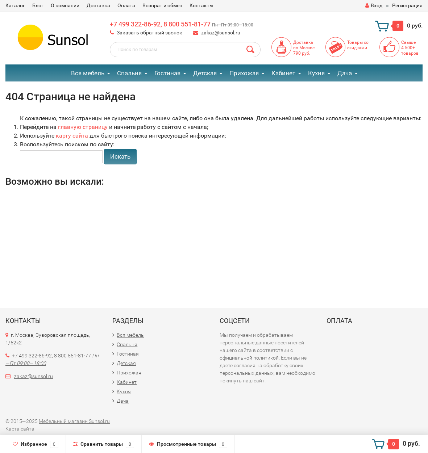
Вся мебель (87, 73)
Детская (205, 73)
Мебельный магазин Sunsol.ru (74, 421)
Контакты (201, 5)
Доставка (98, 5)
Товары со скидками (358, 45)
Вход (373, 5)
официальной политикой (249, 358)
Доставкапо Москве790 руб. (304, 48)
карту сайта (72, 135)
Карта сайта (19, 429)
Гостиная (167, 73)
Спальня (129, 73)
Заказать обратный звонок (149, 32)
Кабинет (283, 73)
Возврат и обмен (162, 5)
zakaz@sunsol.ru (220, 32)
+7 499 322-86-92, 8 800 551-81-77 (181, 24)
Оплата (126, 5)
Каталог (15, 5)
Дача (344, 73)
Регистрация (407, 5)
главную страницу (83, 126)
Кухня (316, 73)
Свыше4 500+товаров (410, 48)
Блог (37, 5)
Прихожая (244, 73)
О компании (65, 5)
